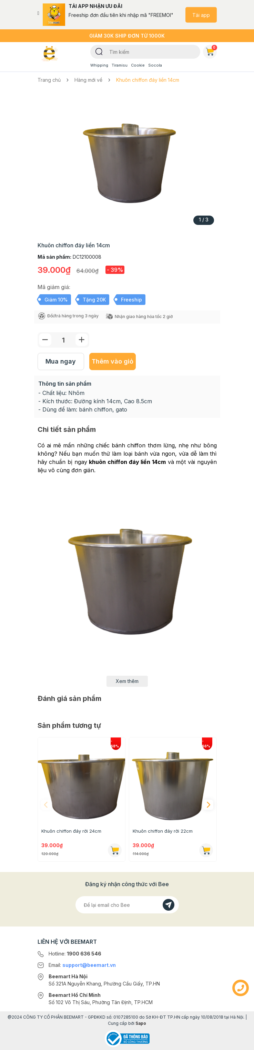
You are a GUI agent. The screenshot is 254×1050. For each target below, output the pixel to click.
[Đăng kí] (168, 905)
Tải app (201, 15)
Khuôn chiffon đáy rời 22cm (163, 831)
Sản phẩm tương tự (69, 725)
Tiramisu (120, 65)
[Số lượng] (63, 340)
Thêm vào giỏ (112, 361)
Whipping (99, 65)
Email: (82, 965)
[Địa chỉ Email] (127, 904)
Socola (155, 65)
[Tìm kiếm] (99, 51)
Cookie (138, 65)
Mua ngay (60, 361)
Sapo (140, 1023)
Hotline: (75, 954)
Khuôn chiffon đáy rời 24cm (71, 831)
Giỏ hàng (211, 50)
